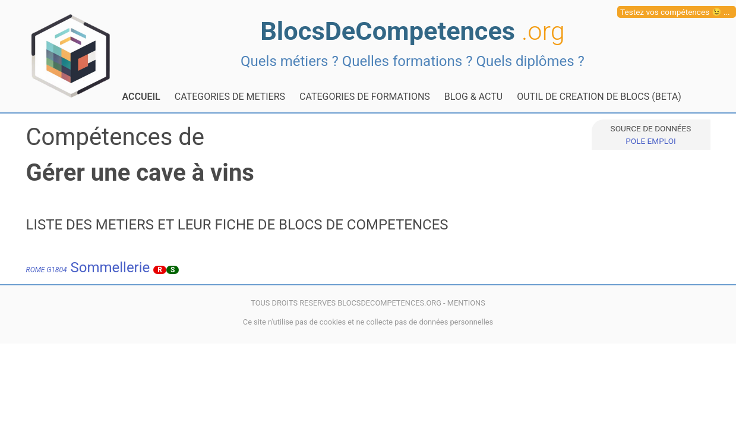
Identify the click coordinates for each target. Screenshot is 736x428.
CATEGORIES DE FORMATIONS (364, 96)
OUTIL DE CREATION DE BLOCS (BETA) (599, 96)
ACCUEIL (141, 96)
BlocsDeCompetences (412, 31)
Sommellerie (88, 267)
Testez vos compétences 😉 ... (675, 12)
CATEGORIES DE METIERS (230, 96)
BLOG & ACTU (473, 96)
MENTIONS (466, 302)
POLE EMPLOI (650, 141)
